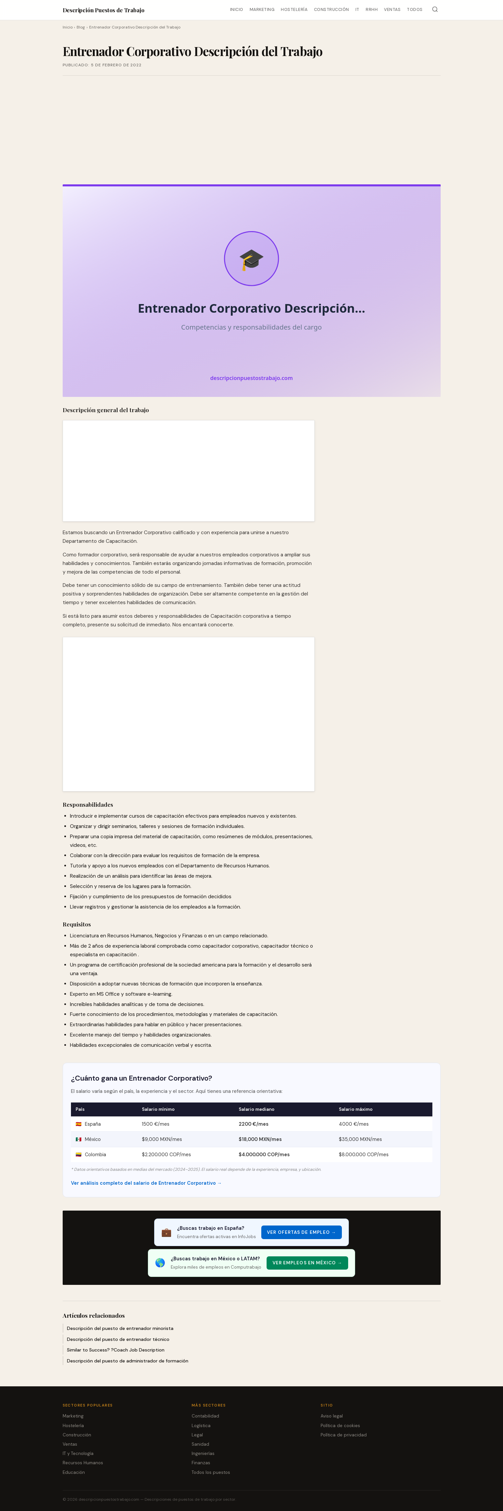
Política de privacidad (344, 1435)
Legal (197, 1435)
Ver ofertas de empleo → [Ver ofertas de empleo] (301, 1232)
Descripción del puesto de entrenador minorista (120, 1328)
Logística (201, 1425)
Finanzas (201, 1463)
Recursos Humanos (83, 1463)
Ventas (392, 9)
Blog (81, 27)
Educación (74, 1472)
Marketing (262, 9)
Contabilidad (205, 1416)
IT (357, 9)
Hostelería (294, 9)
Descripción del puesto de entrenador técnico (118, 1339)
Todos (415, 9)
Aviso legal (332, 1416)
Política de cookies (340, 1425)
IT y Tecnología (78, 1453)
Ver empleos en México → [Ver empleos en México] (308, 1263)
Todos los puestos (211, 1472)
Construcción (331, 9)
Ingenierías (203, 1453)
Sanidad (200, 1444)
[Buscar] (435, 10)
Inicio (236, 9)
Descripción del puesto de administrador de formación (127, 1361)
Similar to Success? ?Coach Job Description (115, 1350)
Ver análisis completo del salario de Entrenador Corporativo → (146, 1183)
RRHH (372, 9)
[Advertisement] (252, 130)
